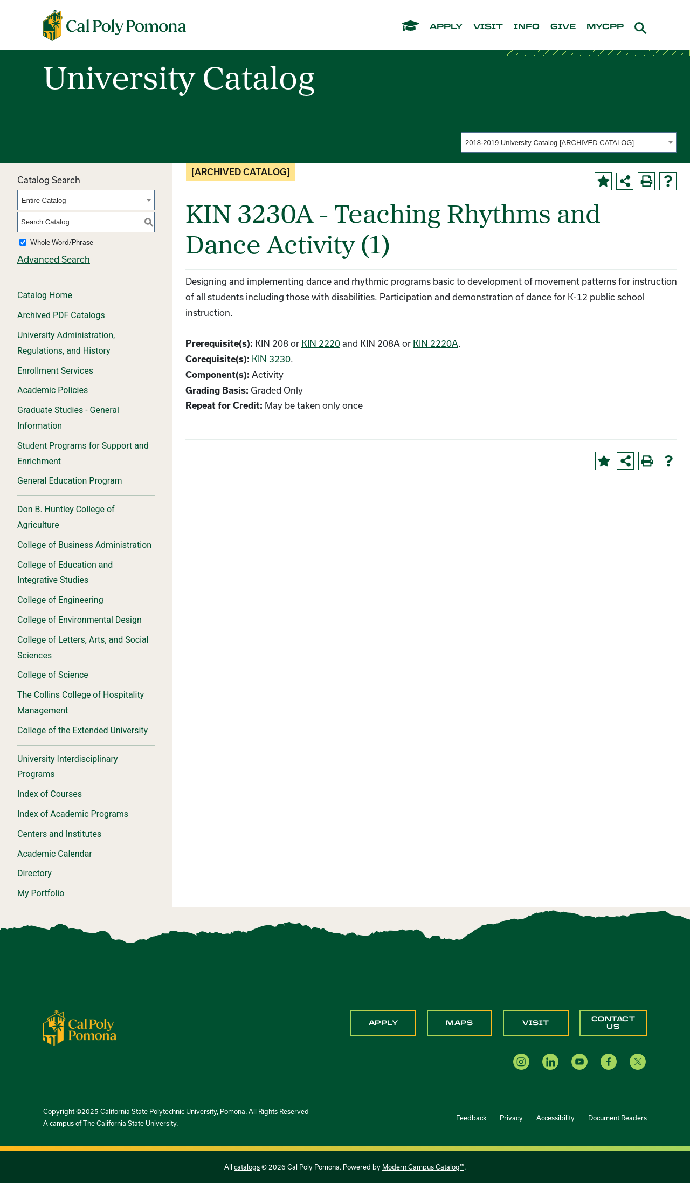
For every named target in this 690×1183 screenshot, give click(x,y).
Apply (383, 1023)
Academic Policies (52, 390)
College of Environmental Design (79, 620)
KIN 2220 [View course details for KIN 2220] (320, 343)
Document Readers (617, 1118)
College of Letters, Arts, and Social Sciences (83, 648)
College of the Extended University (82, 730)
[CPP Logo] (79, 1027)
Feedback (471, 1118)
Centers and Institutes (59, 834)
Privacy (511, 1118)
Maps (459, 1023)
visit (488, 27)
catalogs (247, 1167)
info (527, 27)
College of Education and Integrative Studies (65, 573)
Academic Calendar (54, 854)
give (563, 27)
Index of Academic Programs (72, 814)
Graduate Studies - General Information (68, 418)
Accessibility (555, 1118)
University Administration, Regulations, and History (66, 343)
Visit (535, 1023)
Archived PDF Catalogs (61, 315)
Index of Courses (49, 794)
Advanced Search (53, 259)
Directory (34, 873)
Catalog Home (44, 295)
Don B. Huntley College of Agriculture (66, 517)
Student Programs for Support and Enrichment (83, 453)
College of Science (52, 675)
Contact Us (613, 1022)
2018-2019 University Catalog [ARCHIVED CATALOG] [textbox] (549, 143)
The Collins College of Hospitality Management (80, 703)
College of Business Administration (84, 545)
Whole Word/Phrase (61, 242)
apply (446, 27)
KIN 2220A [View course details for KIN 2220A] (435, 343)
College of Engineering (60, 600)
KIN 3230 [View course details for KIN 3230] (271, 359)
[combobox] (569, 142)
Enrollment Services (55, 371)
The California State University (129, 1123)
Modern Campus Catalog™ (423, 1167)
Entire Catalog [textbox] (44, 200)
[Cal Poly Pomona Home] (114, 25)
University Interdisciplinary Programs (67, 767)
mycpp (605, 27)
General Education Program (69, 481)
